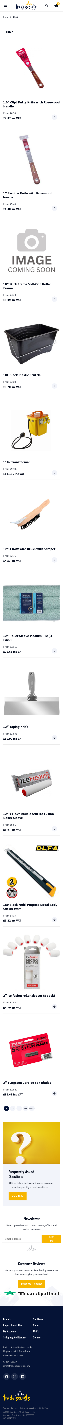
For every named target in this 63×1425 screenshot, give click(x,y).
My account (9, 1331)
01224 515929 (10, 1361)
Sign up (51, 1238)
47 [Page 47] (25, 1108)
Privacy (14, 1408)
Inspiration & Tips (12, 1325)
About (36, 1325)
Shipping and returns (15, 1337)
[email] (21, 1239)
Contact (37, 1337)
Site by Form (44, 1408)
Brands (7, 1319)
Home (6, 17)
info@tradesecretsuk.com (16, 1365)
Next (32, 1108)
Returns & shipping (28, 1408)
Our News (38, 1319)
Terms (6, 1408)
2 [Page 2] (12, 1108)
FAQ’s (36, 1331)
